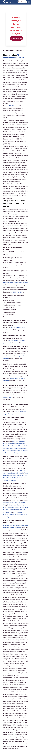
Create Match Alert (16, 38)
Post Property (22, 2)
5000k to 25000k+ (17, 292)
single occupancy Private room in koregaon (15, 282)
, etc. (9, 480)
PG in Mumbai (13, 106)
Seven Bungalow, (14, 507)
